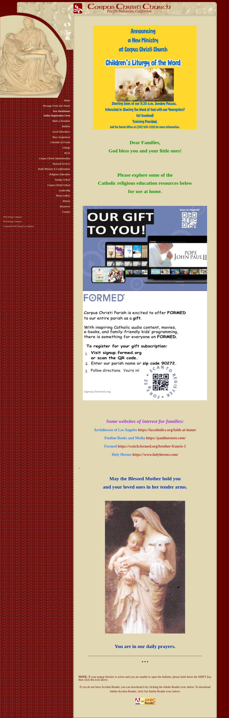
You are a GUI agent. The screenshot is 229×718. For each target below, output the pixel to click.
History (66, 201)
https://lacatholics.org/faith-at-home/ (167, 430)
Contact (66, 211)
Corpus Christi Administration (54, 158)
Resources (65, 206)
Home (67, 100)
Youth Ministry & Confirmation (54, 169)
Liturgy (66, 147)
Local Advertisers (61, 131)
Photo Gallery (63, 195)
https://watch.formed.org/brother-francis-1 (152, 446)
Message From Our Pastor (56, 105)
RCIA (67, 153)
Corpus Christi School (58, 185)
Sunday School (62, 179)
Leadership (64, 190)
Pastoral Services (61, 163)
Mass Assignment (61, 137)
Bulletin (66, 126)
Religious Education (59, 174)
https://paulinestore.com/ (166, 438)
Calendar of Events (60, 142)
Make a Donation (61, 120)
